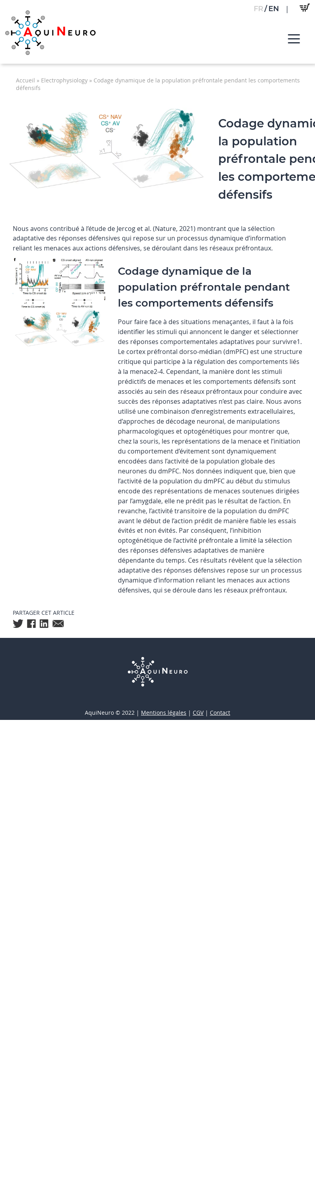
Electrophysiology (64, 80)
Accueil (25, 80)
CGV (198, 712)
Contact (220, 712)
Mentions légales (163, 712)
